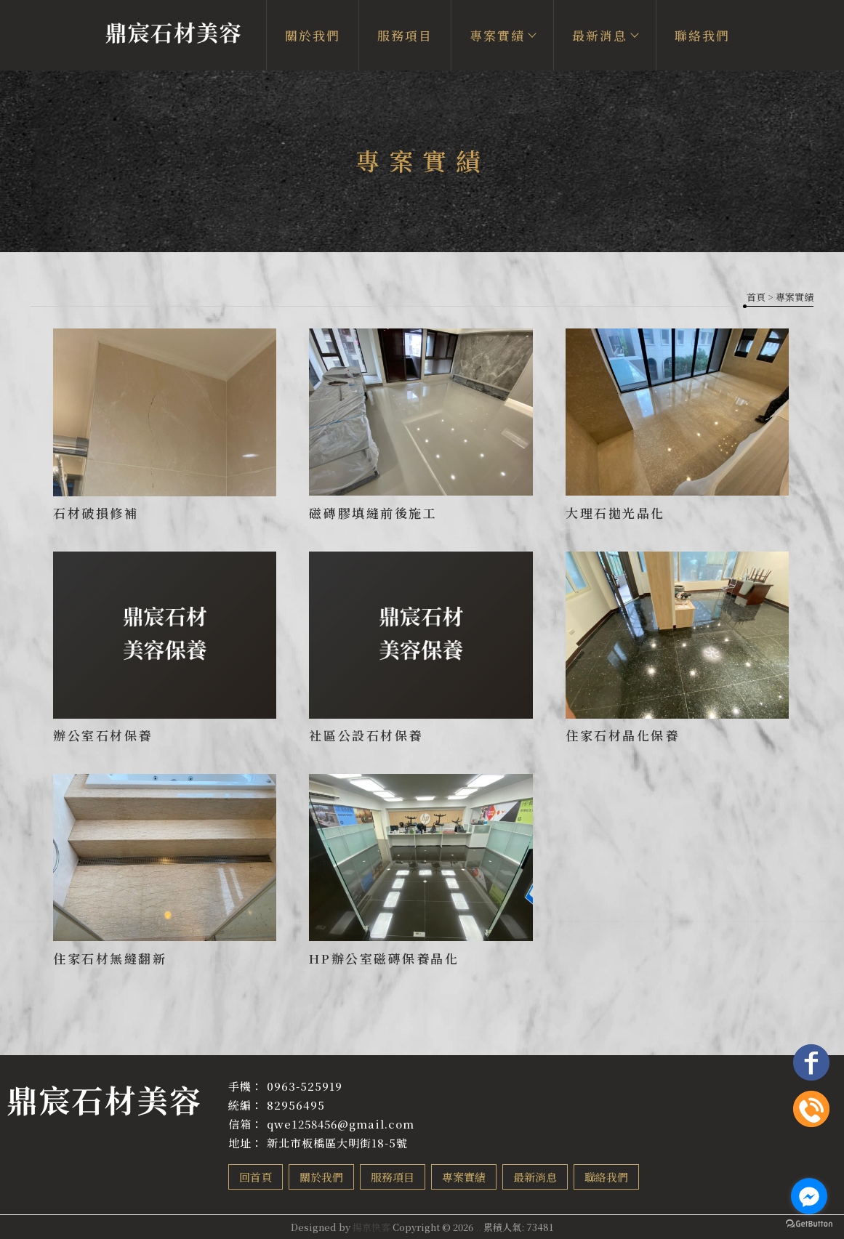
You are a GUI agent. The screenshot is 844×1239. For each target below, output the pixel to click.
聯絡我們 (702, 35)
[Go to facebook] (809, 1196)
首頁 (756, 297)
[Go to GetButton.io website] (809, 1224)
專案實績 (502, 35)
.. (478, 1227)
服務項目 (405, 35)
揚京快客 (371, 1227)
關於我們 (312, 35)
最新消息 (605, 35)
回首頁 (255, 1176)
